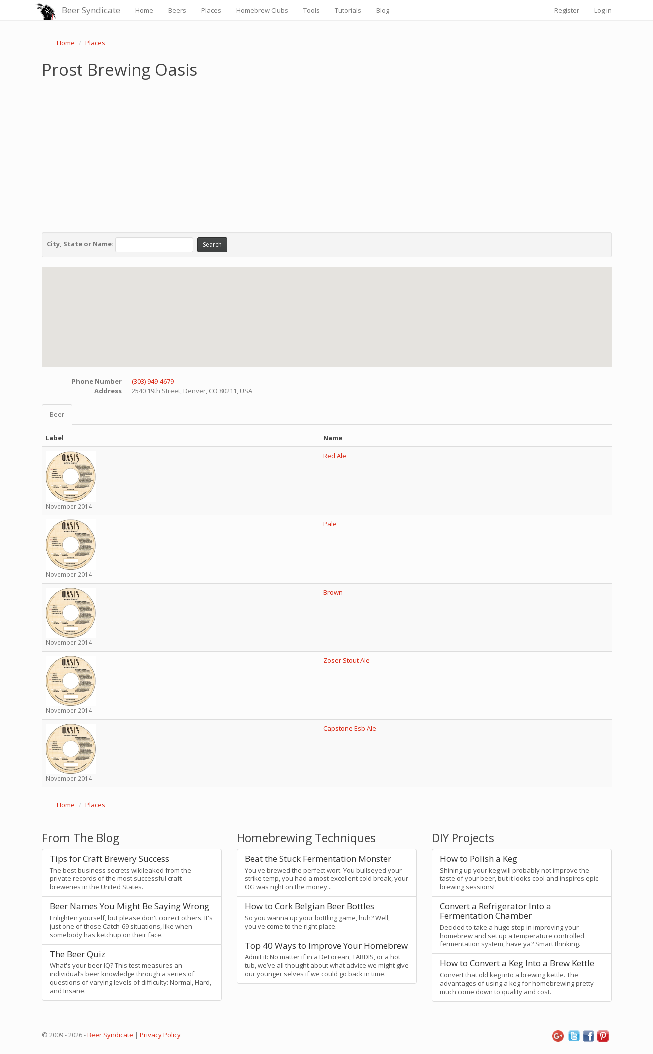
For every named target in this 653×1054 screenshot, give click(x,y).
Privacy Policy (160, 1034)
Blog (382, 10)
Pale (330, 524)
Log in (603, 10)
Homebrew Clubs (262, 10)
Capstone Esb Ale (349, 728)
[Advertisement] (327, 153)
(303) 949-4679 (153, 381)
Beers (177, 10)
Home (144, 10)
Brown (333, 592)
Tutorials (348, 10)
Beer (57, 414)
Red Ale (334, 455)
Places (211, 10)
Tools (311, 10)
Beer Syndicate (91, 10)
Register (566, 10)
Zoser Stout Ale (346, 660)
